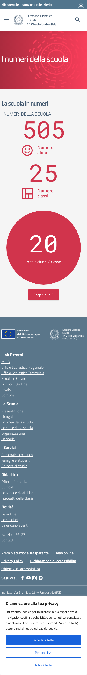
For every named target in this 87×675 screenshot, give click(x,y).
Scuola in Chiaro (13, 378)
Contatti (7, 540)
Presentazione (12, 411)
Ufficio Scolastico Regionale (22, 367)
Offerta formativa (14, 481)
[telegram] (41, 578)
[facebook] (22, 578)
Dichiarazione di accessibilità (53, 561)
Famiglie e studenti (15, 460)
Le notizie (8, 514)
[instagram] (34, 578)
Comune (7, 395)
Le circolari (9, 519)
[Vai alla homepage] (18, 20)
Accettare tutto (43, 640)
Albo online (65, 553)
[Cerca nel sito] (77, 20)
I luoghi (7, 416)
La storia (8, 439)
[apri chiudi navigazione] (6, 20)
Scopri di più (44, 295)
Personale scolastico (17, 454)
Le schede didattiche (17, 492)
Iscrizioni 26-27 (13, 534)
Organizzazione (13, 433)
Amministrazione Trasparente (25, 553)
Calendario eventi (14, 525)
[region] (43, 635)
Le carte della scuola (17, 427)
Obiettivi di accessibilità (20, 568)
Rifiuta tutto (43, 665)
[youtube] (28, 578)
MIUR (5, 362)
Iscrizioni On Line (14, 384)
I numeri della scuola (17, 422)
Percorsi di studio (14, 466)
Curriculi (7, 487)
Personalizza (43, 652)
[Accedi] (81, 5)
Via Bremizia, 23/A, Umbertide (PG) (37, 592)
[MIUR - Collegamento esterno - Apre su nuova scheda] (26, 4)
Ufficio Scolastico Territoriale (22, 373)
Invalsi (6, 389)
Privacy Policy (12, 561)
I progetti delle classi (17, 498)
